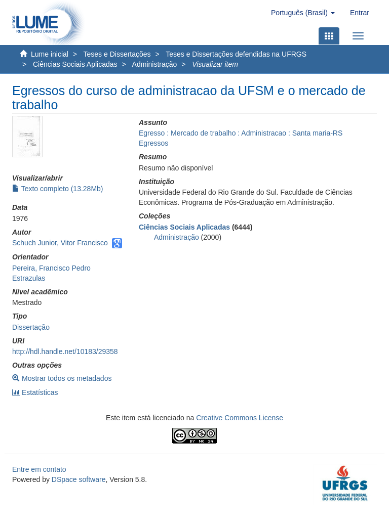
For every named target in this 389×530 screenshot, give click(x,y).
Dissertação (31, 327)
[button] (302, 13)
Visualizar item (215, 64)
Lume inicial (49, 54)
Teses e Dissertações (117, 54)
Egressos (153, 143)
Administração (154, 64)
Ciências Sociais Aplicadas (75, 64)
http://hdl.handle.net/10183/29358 (65, 351)
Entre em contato (39, 469)
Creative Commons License (239, 418)
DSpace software (79, 479)
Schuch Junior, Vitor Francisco (60, 243)
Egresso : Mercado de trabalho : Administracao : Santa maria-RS (240, 133)
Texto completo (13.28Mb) (57, 189)
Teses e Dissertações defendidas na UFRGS (236, 54)
